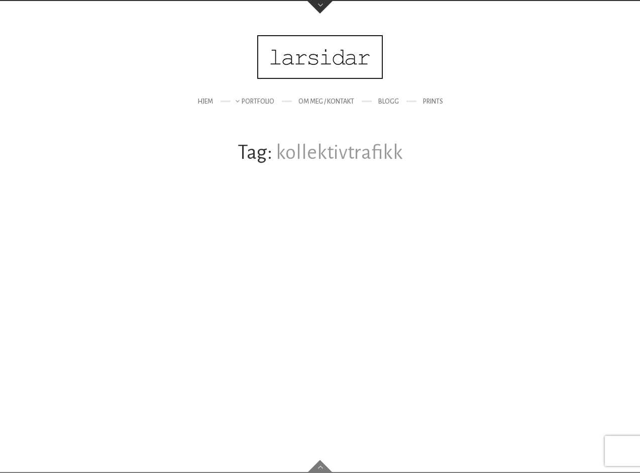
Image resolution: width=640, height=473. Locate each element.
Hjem (205, 101)
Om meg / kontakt (326, 101)
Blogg (388, 101)
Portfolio (258, 101)
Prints (433, 101)
